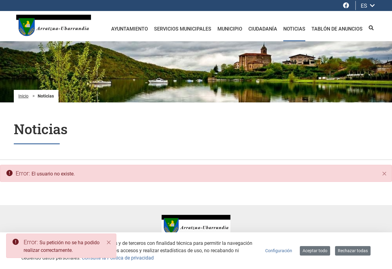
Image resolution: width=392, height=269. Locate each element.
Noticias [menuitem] (294, 29)
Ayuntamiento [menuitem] (129, 29)
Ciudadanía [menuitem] (262, 29)
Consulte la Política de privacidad (118, 258)
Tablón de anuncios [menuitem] (337, 29)
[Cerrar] (384, 174)
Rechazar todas (353, 250)
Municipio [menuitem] (229, 29)
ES (368, 5)
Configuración (278, 250)
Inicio (23, 96)
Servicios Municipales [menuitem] (182, 29)
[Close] (109, 242)
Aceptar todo (315, 250)
